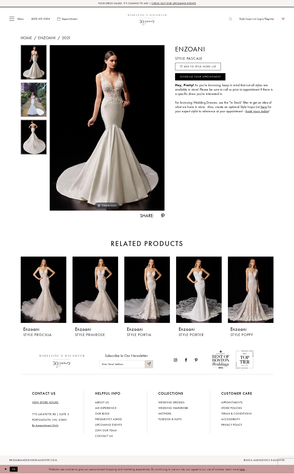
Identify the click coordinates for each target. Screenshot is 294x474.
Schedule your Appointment (204, 79)
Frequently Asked (108, 419)
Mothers (165, 414)
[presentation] (43, 290)
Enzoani (47, 38)
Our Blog (102, 414)
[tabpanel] (34, 64)
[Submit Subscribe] (148, 364)
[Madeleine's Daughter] (61, 361)
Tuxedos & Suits (170, 419)
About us (102, 402)
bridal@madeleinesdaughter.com (33, 460)
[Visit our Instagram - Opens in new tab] (175, 360)
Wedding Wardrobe (173, 408)
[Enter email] (126, 364)
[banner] (147, 19)
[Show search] (230, 19)
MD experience (105, 408)
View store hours (45, 402)
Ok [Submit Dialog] (15, 469)
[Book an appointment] (67, 19)
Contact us (104, 436)
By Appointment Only (45, 425)
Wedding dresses (171, 402)
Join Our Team (106, 430)
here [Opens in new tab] (264, 110)
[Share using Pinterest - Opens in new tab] (163, 216)
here (242, 469)
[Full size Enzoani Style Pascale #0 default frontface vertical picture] (107, 128)
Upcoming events (108, 425)
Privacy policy (231, 425)
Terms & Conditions (236, 414)
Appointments (232, 402)
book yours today (257, 114)
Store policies (231, 408)
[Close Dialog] (6, 469)
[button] (17, 19)
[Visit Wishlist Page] (283, 19)
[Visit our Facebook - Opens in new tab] (186, 360)
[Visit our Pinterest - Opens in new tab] (196, 360)
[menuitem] (17, 19)
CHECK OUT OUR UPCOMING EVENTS (175, 3)
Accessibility (230, 419)
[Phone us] (40, 19)
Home (26, 38)
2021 (66, 38)
